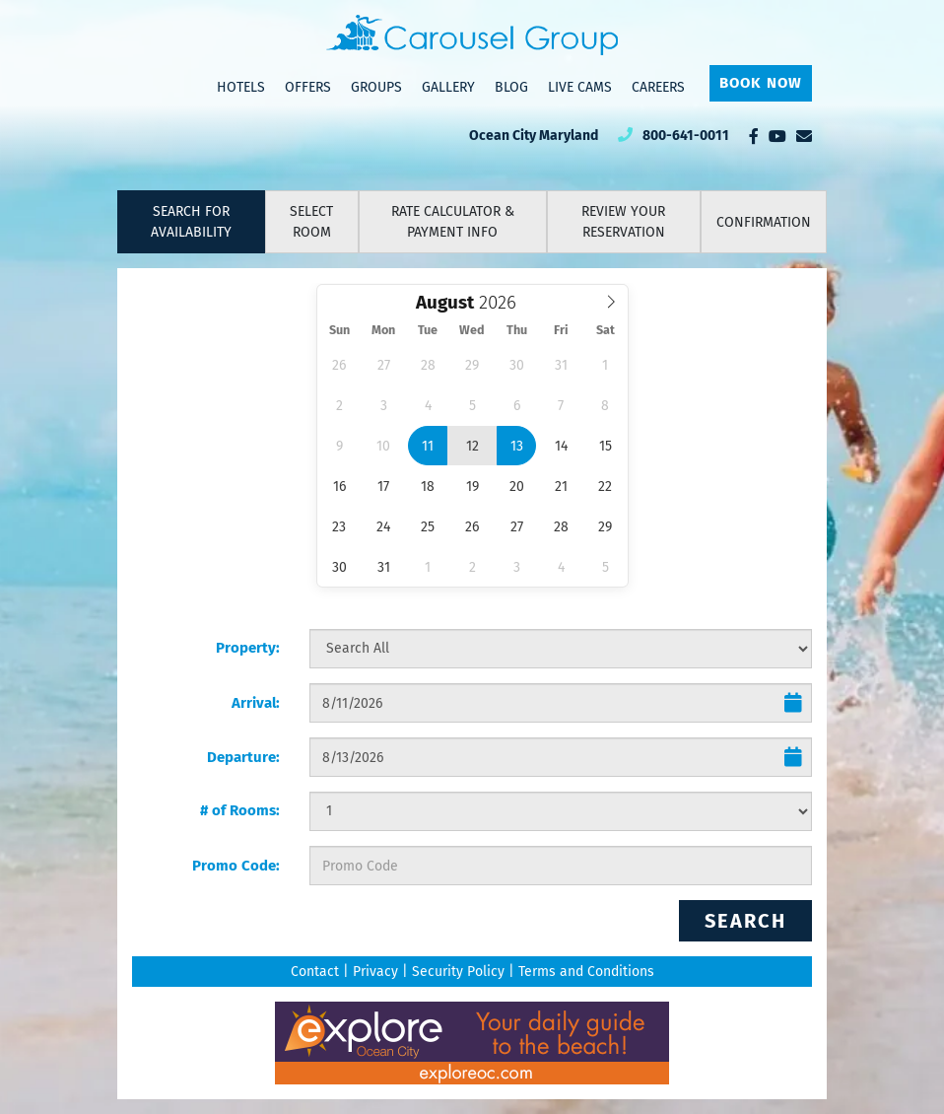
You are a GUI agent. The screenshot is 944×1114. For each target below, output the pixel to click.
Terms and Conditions (586, 971)
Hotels (241, 87)
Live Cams (580, 87)
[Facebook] (754, 136)
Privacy (375, 971)
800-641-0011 (685, 135)
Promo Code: (236, 865)
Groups (376, 87)
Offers (308, 87)
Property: (248, 648)
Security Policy (458, 971)
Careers (658, 87)
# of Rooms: (240, 810)
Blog (511, 87)
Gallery (448, 87)
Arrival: (256, 703)
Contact (315, 971)
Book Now (760, 83)
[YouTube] (777, 136)
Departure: (243, 757)
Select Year (495, 290)
